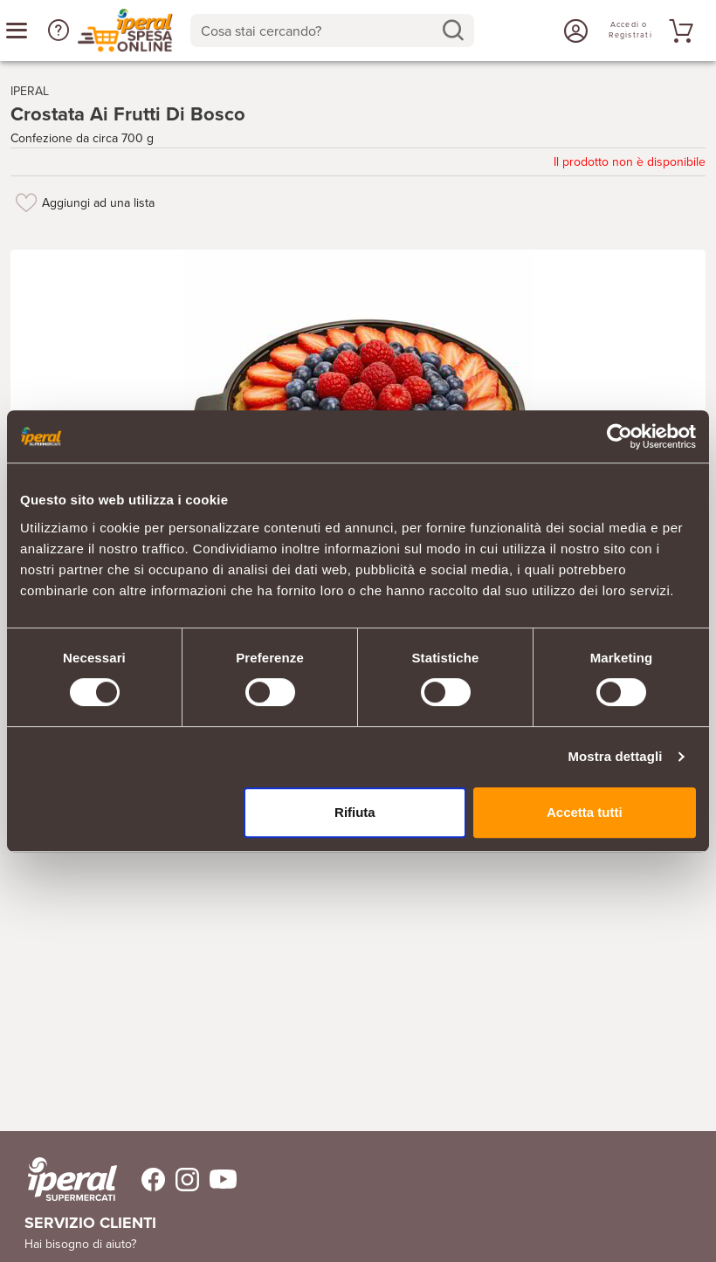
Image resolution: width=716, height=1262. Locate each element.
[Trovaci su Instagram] (182, 1179)
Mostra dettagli (615, 756)
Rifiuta (354, 812)
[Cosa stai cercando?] (318, 30)
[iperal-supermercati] (72, 1179)
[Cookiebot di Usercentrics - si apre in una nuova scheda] (619, 436)
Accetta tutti (585, 812)
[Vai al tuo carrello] (678, 30)
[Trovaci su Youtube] (218, 1179)
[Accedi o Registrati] (574, 30)
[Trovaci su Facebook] (142, 1179)
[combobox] (332, 30)
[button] (58, 30)
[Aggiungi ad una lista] (26, 202)
